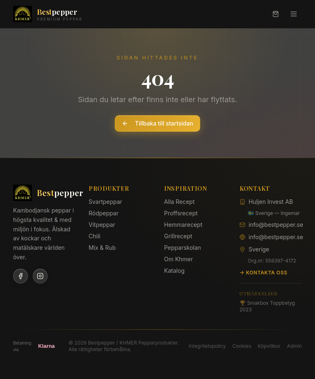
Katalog (174, 270)
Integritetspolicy (207, 346)
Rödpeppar (104, 213)
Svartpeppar (105, 201)
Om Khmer (178, 259)
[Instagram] (40, 276)
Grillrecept (178, 236)
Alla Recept (179, 201)
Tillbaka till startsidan (157, 123)
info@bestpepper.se (276, 224)
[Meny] (293, 14)
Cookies (241, 346)
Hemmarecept (183, 224)
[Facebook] (20, 276)
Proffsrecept (181, 213)
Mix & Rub (102, 247)
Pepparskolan (182, 247)
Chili (94, 236)
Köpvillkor (269, 346)
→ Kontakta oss (264, 272)
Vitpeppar (102, 224)
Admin (294, 346)
